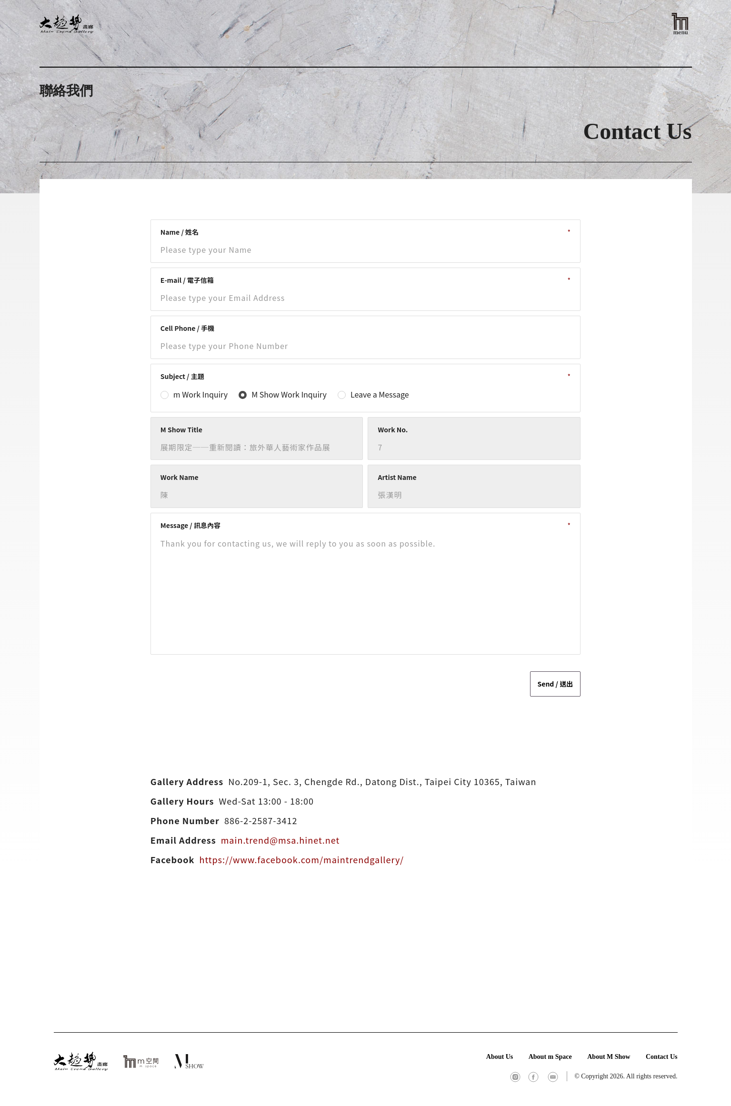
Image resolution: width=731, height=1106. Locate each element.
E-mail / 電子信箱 (187, 280)
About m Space (550, 1056)
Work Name (179, 477)
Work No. (393, 429)
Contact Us (662, 1056)
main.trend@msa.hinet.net (280, 840)
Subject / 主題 (182, 376)
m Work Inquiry (200, 394)
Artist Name (397, 477)
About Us (499, 1056)
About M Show (608, 1056)
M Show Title (181, 429)
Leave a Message (379, 394)
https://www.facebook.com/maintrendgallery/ (301, 859)
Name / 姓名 (179, 232)
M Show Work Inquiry (289, 394)
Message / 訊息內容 (190, 525)
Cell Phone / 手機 (187, 328)
